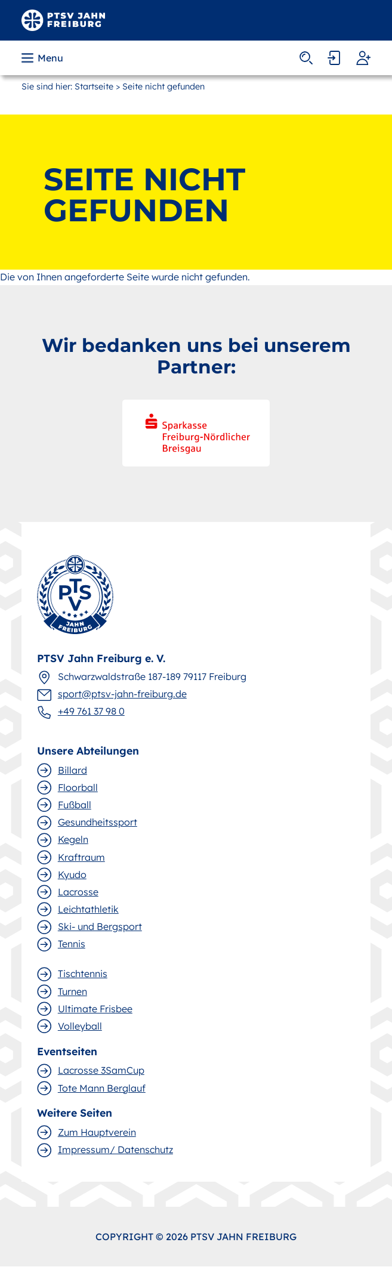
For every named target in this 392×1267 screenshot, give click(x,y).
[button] (43, 58)
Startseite (94, 86)
